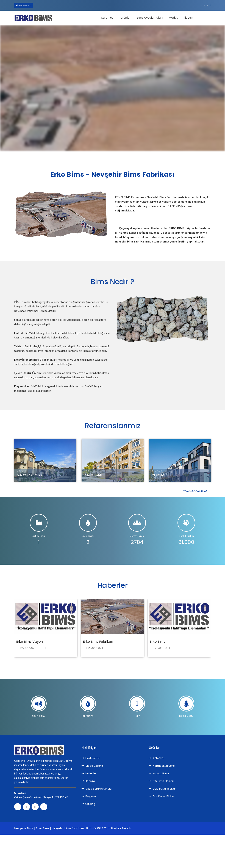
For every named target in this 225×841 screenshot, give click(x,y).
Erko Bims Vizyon (29, 641)
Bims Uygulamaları (150, 18)
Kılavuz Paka (159, 773)
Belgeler (89, 796)
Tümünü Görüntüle (195, 491)
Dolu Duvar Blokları (162, 788)
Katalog (88, 804)
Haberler (89, 773)
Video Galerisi (92, 766)
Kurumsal (107, 18)
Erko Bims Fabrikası (98, 641)
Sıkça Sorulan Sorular (97, 788)
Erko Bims (157, 641)
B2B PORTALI (23, 5)
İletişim (189, 18)
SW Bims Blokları (161, 781)
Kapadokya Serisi (162, 766)
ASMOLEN (157, 758)
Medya (173, 18)
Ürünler (125, 18)
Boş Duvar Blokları (162, 796)
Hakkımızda (91, 758)
